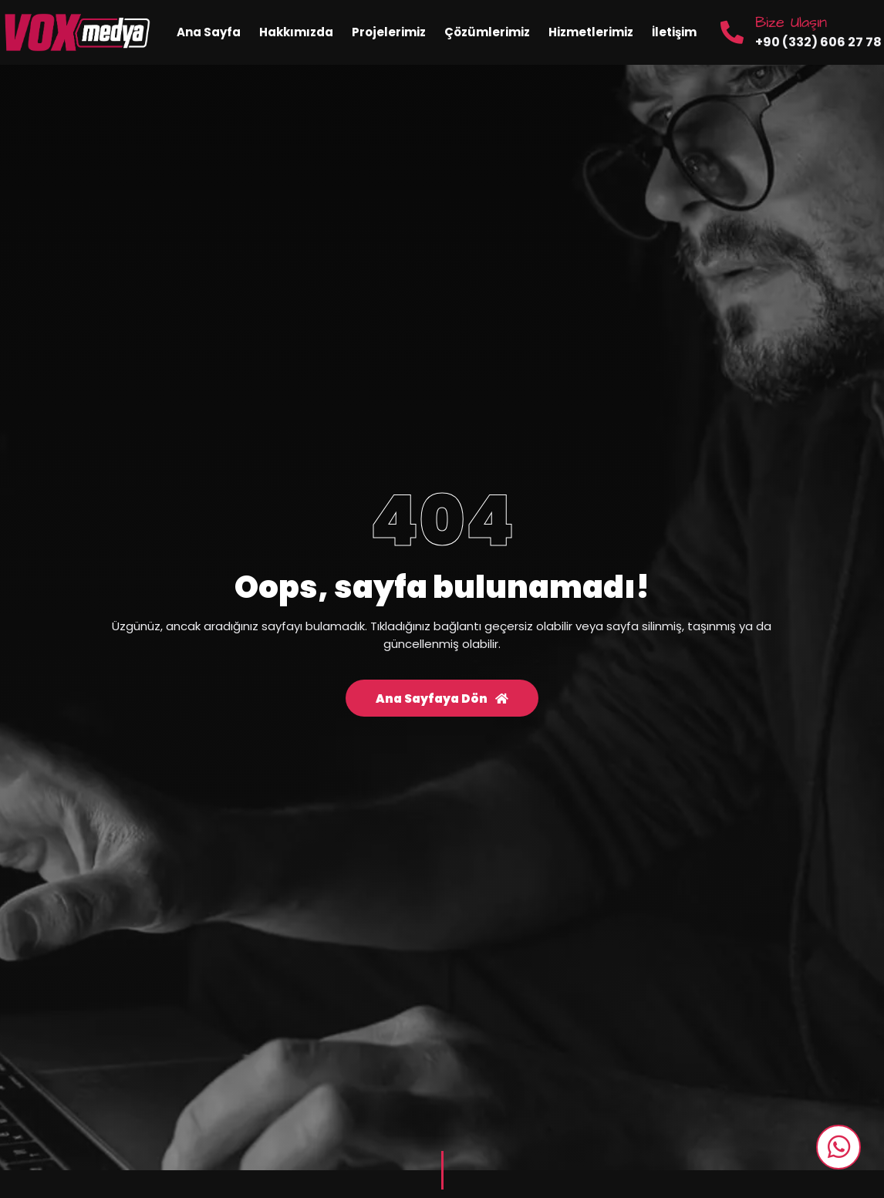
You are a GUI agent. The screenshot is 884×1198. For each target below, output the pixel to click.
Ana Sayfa (209, 32)
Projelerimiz (389, 32)
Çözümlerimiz (487, 32)
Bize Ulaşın (791, 22)
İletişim (674, 32)
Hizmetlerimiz (590, 32)
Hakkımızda (296, 32)
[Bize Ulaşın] (732, 32)
